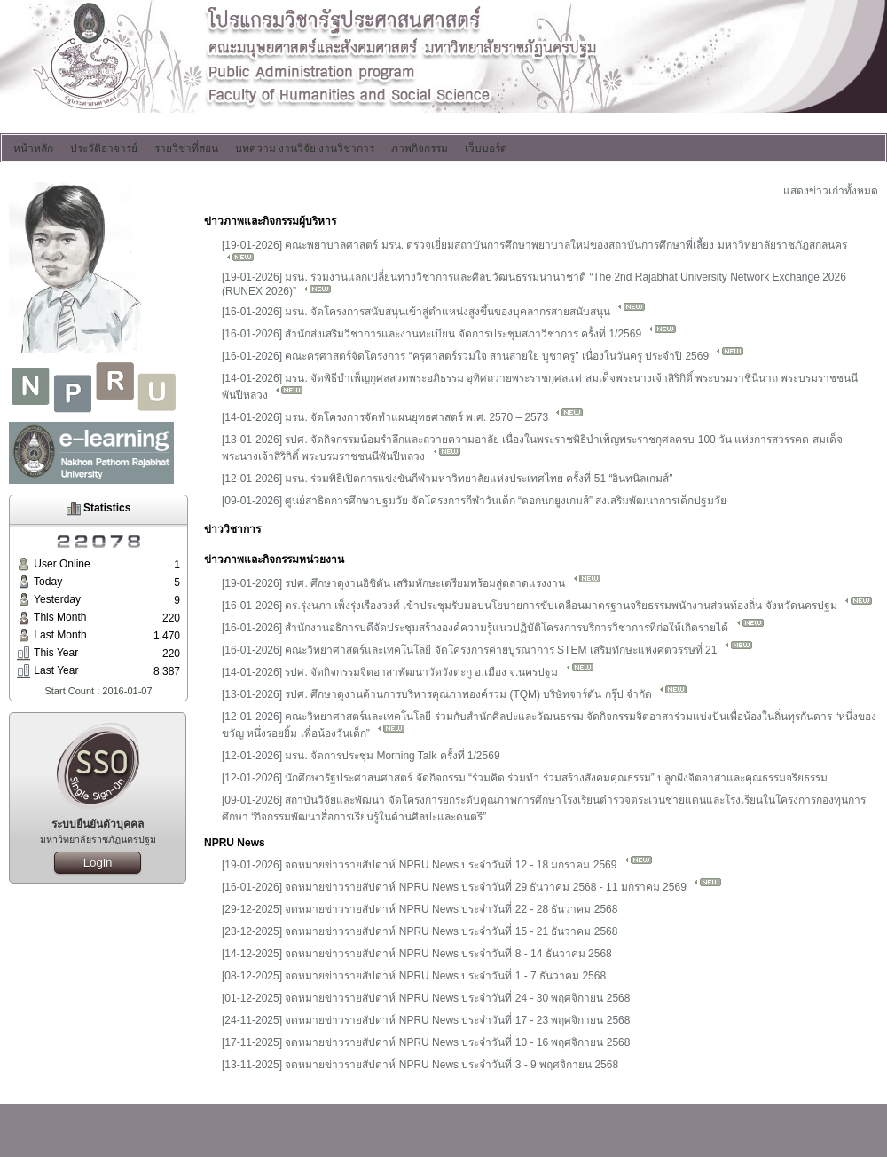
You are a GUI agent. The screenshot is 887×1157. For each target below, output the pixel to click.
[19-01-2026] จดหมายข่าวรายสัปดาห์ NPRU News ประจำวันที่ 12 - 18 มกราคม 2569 (437, 865)
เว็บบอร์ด (486, 148)
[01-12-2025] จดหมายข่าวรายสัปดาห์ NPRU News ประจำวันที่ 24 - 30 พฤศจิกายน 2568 (426, 998)
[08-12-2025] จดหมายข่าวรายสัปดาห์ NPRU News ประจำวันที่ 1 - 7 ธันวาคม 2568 (414, 976)
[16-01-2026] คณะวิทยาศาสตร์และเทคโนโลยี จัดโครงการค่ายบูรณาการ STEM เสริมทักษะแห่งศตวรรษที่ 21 (487, 650)
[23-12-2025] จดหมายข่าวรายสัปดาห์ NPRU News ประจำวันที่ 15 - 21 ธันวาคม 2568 (419, 931)
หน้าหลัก (33, 148)
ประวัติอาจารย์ (103, 148)
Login (98, 862)
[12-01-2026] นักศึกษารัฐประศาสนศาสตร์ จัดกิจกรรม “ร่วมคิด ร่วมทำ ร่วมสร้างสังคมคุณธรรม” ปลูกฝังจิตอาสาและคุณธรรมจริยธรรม (525, 778)
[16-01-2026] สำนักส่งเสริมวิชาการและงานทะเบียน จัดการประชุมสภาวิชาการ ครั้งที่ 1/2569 (449, 334)
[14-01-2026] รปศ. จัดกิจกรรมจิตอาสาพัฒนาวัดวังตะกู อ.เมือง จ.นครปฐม (408, 672)
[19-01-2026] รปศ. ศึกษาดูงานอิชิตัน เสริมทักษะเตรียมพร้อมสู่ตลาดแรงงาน (411, 583)
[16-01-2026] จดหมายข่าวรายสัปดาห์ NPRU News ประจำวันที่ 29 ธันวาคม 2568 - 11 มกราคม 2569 (472, 887)
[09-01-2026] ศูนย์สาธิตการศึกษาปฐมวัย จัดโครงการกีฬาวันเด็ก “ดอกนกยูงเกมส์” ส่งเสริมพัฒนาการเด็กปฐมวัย (474, 501)
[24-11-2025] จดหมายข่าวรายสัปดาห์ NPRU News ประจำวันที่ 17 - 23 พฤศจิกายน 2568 (426, 1020)
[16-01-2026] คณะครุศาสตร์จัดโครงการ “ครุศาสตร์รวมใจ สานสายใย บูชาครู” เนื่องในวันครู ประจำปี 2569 (483, 356)
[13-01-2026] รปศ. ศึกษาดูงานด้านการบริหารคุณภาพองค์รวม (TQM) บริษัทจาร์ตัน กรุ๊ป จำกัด (454, 694)
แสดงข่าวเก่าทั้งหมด (830, 191)
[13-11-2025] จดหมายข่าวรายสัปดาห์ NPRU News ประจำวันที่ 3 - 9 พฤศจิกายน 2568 (420, 1064)
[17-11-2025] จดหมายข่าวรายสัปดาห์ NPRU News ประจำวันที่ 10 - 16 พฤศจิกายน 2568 (426, 1042)
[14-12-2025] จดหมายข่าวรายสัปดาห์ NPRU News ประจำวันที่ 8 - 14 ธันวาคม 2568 (417, 953)
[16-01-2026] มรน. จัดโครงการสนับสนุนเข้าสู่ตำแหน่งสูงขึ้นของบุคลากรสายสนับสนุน (434, 311)
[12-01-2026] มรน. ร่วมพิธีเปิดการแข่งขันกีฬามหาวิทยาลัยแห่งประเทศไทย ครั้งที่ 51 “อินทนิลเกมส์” (447, 478)
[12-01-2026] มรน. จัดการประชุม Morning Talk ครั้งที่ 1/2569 (361, 755)
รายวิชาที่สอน (186, 148)
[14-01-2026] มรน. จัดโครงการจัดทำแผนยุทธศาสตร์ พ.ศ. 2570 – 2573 (403, 417)
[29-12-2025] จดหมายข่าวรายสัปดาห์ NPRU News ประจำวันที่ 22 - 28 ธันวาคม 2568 (419, 909)
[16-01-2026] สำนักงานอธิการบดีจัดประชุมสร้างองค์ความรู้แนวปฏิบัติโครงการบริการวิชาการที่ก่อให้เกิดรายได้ (493, 628)
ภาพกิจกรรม (419, 148)
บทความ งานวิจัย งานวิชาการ (304, 148)
